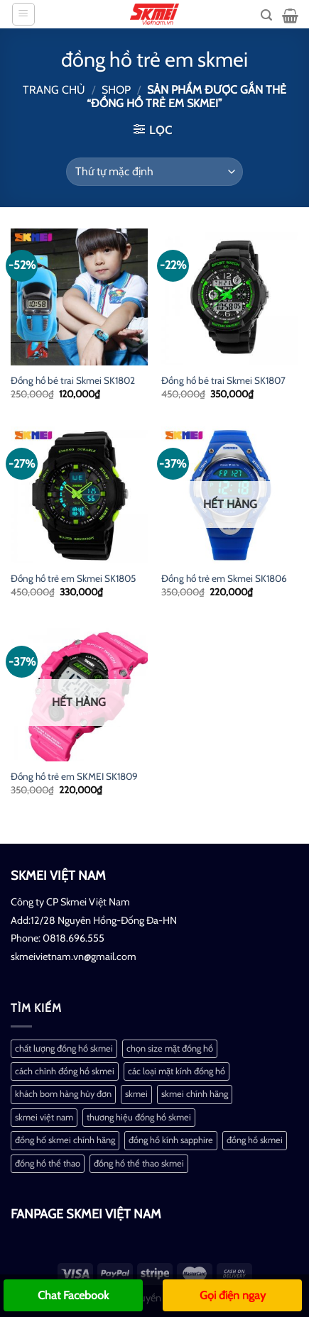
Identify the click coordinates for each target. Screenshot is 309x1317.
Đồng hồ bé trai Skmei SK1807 (223, 380)
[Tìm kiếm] (266, 15)
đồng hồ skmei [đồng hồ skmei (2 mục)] (255, 1140)
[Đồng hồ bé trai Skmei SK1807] (229, 296)
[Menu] (24, 14)
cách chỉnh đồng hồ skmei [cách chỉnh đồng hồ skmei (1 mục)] (64, 1071)
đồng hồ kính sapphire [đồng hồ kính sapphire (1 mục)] (171, 1140)
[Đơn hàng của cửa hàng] (154, 172)
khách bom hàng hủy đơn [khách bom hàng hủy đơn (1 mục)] (63, 1094)
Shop (116, 90)
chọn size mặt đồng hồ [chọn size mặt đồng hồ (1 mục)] (169, 1048)
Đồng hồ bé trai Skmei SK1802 (73, 380)
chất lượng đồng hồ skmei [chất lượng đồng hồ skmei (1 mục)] (64, 1048)
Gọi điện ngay (233, 1295)
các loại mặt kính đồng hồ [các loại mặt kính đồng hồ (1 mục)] (176, 1071)
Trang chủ (54, 90)
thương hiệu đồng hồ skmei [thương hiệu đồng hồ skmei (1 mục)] (139, 1117)
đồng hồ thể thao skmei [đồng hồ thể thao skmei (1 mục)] (139, 1163)
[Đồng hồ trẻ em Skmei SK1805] (79, 494)
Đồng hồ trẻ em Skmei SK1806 (224, 578)
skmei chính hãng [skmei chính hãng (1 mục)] (194, 1094)
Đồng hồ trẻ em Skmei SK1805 (73, 578)
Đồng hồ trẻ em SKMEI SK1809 (74, 776)
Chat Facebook (73, 1295)
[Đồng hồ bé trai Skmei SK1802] (79, 296)
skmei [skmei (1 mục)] (136, 1094)
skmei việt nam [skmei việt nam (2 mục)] (44, 1117)
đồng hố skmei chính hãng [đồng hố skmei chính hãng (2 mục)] (65, 1140)
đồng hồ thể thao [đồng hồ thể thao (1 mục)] (47, 1163)
